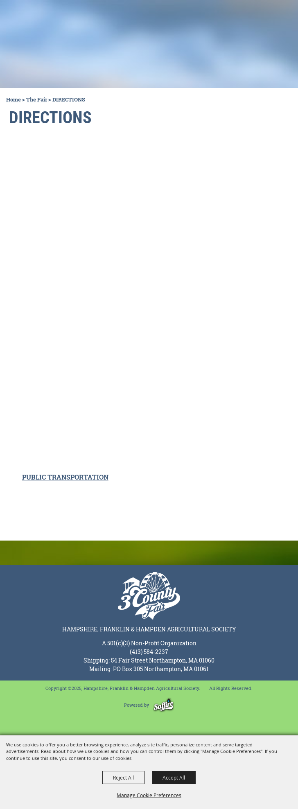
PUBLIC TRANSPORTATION (65, 477)
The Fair (36, 99)
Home (13, 99)
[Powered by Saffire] (163, 705)
